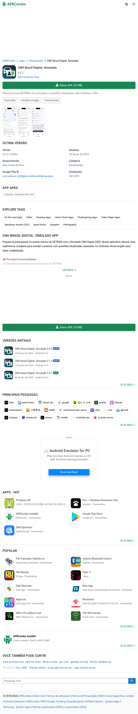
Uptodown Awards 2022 (16, 224)
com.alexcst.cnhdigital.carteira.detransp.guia (28, 176)
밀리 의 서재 (81, 402)
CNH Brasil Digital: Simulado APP (30, 235)
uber (9, 402)
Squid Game (39, 224)
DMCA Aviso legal (109, 696)
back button (26, 402)
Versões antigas (30, 100)
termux (46, 417)
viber (95, 410)
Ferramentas (52, 100)
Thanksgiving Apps (87, 217)
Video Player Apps (110, 217)
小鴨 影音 (33, 410)
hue (108, 410)
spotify (100, 402)
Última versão (15, 143)
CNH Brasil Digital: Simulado (37, 67)
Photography (69, 224)
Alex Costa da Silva (28, 77)
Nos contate (127, 696)
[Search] (132, 681)
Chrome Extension (14, 701)
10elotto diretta (37, 667)
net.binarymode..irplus (72, 410)
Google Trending (56, 701)
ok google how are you (60, 667)
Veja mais (126, 384)
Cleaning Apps (43, 217)
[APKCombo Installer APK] (69, 638)
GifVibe (89, 701)
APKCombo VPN (36, 701)
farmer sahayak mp (100, 661)
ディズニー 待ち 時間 (15, 667)
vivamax (11, 417)
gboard (122, 410)
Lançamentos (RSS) (75, 707)
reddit (49, 410)
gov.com (64, 661)
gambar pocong (79, 661)
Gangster (54, 224)
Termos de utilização (58, 696)
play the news (33, 661)
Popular (10, 551)
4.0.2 (10, 154)
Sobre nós (38, 696)
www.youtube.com (13, 661)
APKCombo (9, 60)
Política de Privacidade (84, 696)
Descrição (10, 100)
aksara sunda (49, 661)
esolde (62, 417)
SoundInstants (75, 701)
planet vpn (46, 402)
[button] (126, 4)
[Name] (65, 681)
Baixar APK (69, 85)
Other (29, 217)
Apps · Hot (11, 492)
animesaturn (13, 410)
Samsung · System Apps (16, 707)
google (63, 402)
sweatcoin (29, 417)
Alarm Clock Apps (64, 217)
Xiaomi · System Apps (107, 701)
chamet (116, 402)
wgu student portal (84, 667)
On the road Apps (13, 217)
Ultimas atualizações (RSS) (47, 707)
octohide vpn (80, 417)
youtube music (103, 417)
